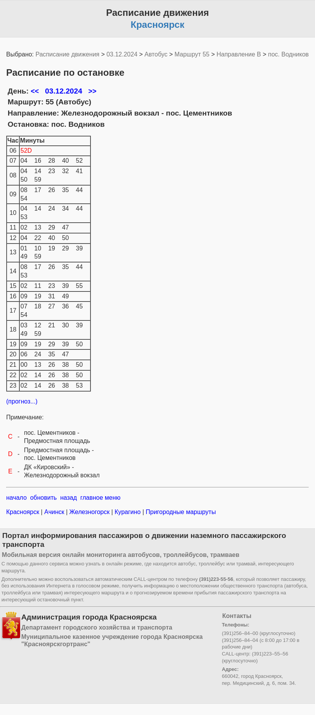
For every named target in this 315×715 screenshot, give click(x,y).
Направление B (238, 54)
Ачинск (54, 512)
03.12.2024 (121, 54)
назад (68, 497)
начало (16, 497)
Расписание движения (67, 54)
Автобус (156, 54)
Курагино (127, 512)
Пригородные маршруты (180, 512)
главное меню (100, 497)
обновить (43, 497)
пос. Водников (288, 54)
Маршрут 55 (192, 54)
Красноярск (23, 512)
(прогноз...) (21, 401)
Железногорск (89, 512)
